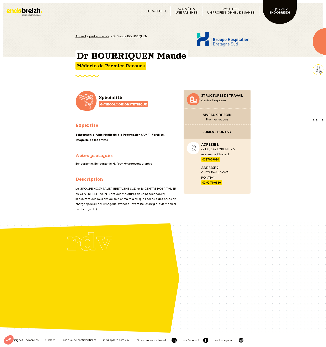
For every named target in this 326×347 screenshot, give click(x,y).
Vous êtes (186, 10)
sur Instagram (223, 340)
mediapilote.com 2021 (117, 340)
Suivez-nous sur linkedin (152, 340)
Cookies (50, 340)
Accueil (80, 36)
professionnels (99, 36)
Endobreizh (156, 11)
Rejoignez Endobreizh (25, 340)
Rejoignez (279, 10)
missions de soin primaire (114, 199)
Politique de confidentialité (79, 340)
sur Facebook (191, 340)
